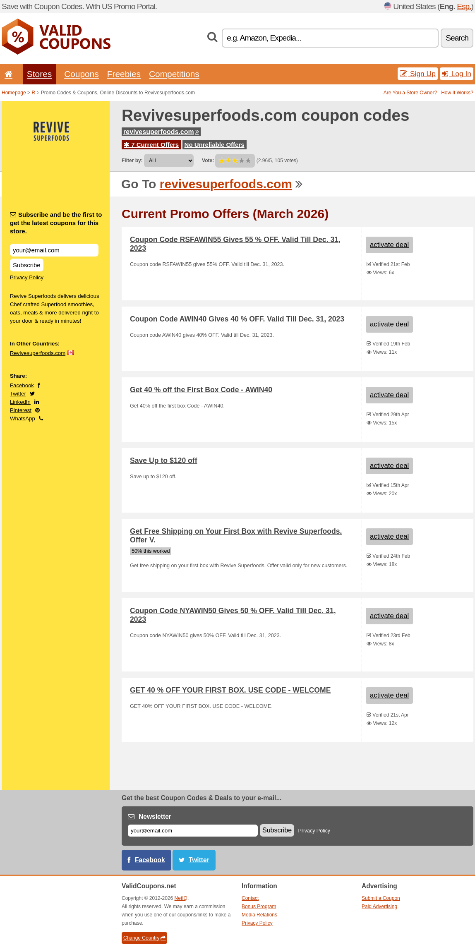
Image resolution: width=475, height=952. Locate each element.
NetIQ (181, 898)
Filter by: (132, 160)
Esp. (464, 6)
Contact (250, 898)
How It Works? (457, 93)
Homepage (14, 93)
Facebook (22, 385)
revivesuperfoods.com (161, 131)
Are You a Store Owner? (410, 93)
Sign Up (418, 74)
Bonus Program (259, 906)
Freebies (124, 74)
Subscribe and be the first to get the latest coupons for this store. (56, 223)
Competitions (174, 74)
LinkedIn (20, 402)
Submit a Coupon (381, 898)
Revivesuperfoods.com (37, 353)
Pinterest (20, 410)
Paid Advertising (379, 906)
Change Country (144, 938)
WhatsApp (22, 418)
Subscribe (27, 265)
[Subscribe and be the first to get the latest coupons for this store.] (54, 250)
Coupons (81, 74)
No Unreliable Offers (215, 144)
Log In (456, 74)
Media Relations (259, 915)
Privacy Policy (26, 277)
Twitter (18, 394)
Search (457, 38)
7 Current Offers (151, 144)
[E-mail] (193, 831)
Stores (39, 74)
